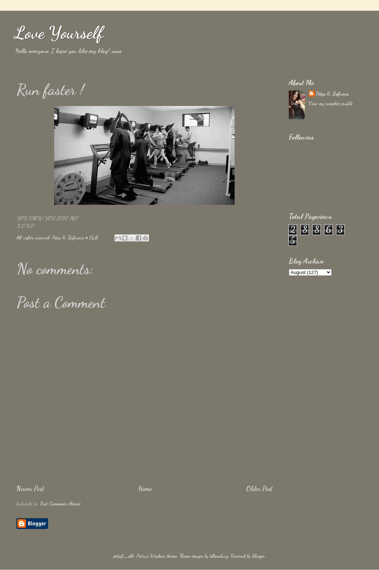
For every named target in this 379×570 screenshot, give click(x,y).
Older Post (259, 488)
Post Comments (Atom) (60, 504)
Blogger (258, 556)
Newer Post (30, 488)
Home (145, 488)
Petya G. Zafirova (332, 94)
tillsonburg (219, 556)
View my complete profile (331, 103)
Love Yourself (58, 32)
